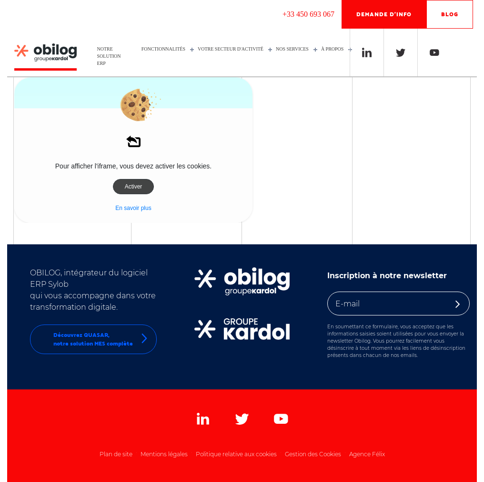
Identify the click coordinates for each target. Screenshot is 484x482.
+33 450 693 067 (308, 14)
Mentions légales (164, 454)
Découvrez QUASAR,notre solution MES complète (101, 339)
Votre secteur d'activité (232, 49)
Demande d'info (384, 14)
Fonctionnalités (165, 49)
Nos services (294, 49)
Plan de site (116, 454)
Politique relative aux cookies (236, 454)
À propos (334, 49)
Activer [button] (133, 186)
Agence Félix (367, 454)
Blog (449, 14)
